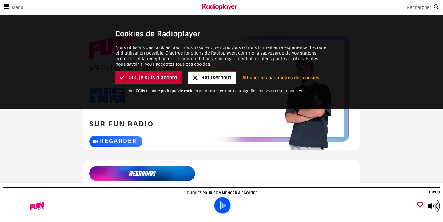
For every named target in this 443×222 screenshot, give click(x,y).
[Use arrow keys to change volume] (434, 206)
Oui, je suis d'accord (148, 77)
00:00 (434, 192)
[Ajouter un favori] (420, 205)
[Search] (340, 7)
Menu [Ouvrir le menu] (12, 7)
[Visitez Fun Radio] (37, 206)
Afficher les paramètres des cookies (280, 77)
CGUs (140, 90)
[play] (222, 205)
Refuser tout (212, 77)
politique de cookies (179, 90)
